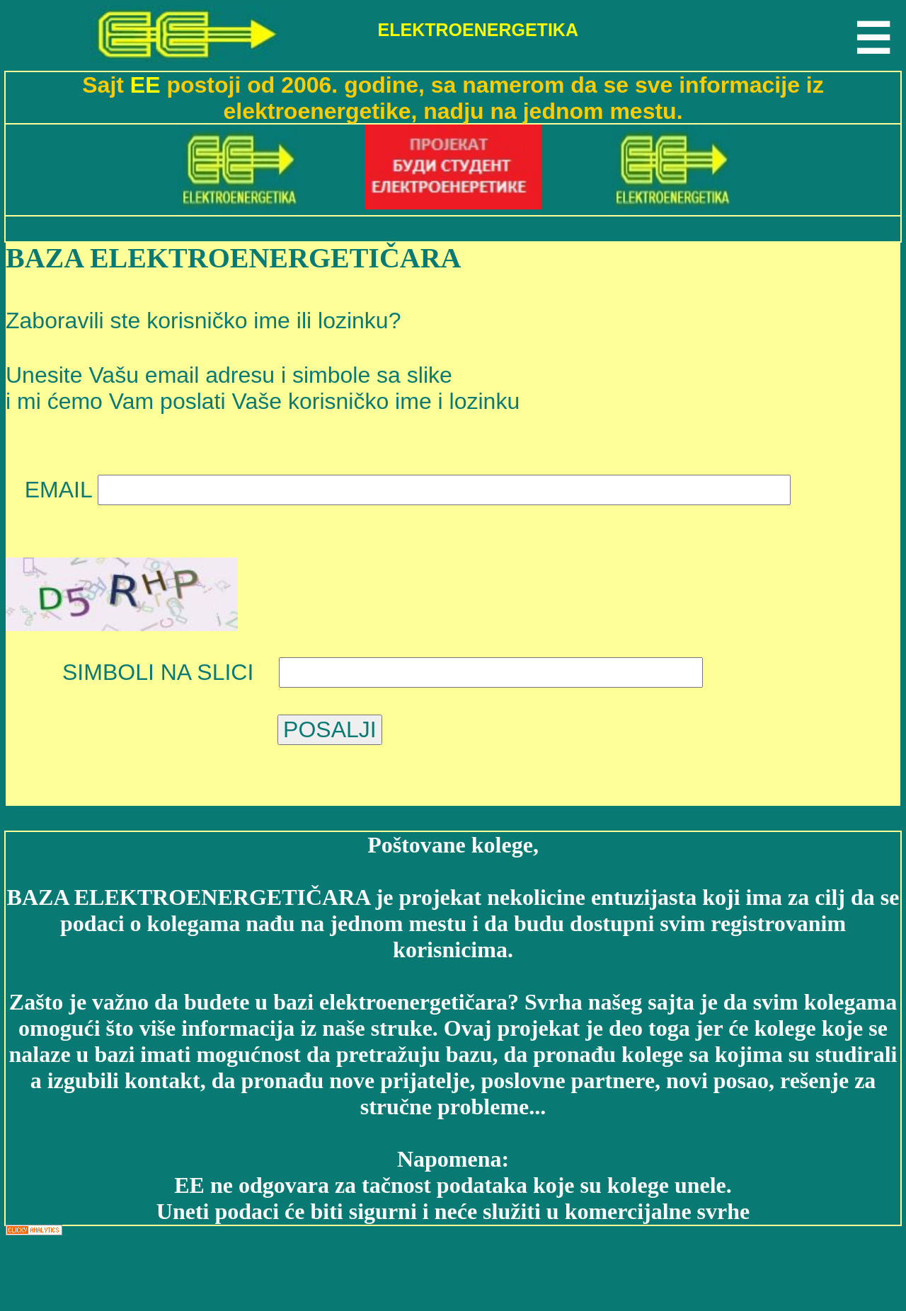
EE (148, 85)
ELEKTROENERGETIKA (478, 30)
